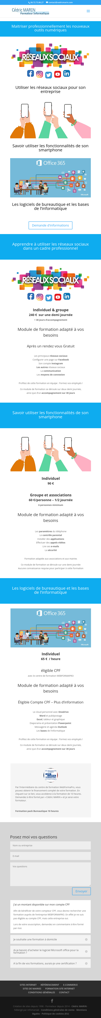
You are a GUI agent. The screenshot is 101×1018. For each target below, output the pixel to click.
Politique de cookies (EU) (55, 1013)
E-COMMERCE (70, 984)
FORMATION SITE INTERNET (60, 988)
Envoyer (82, 891)
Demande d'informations (50, 225)
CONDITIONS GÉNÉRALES (41, 992)
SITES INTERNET (28, 984)
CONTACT (64, 992)
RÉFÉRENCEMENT (50, 984)
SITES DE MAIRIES (32, 988)
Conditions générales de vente (57, 1009)
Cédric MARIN (79, 1006)
